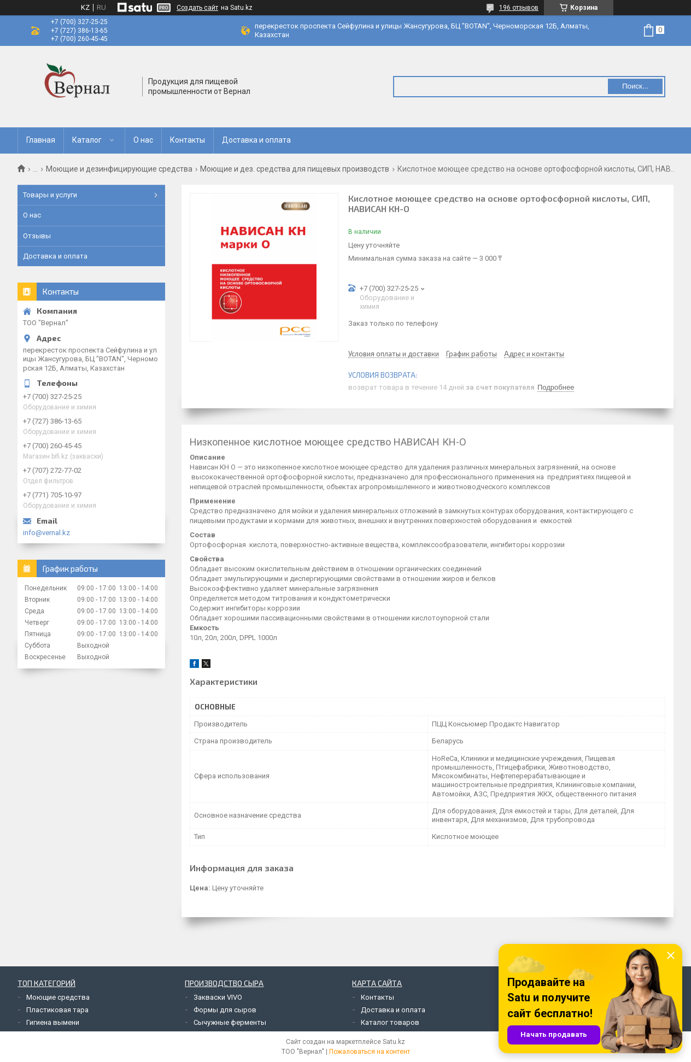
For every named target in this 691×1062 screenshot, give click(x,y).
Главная (40, 140)
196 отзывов (518, 7)
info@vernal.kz (46, 533)
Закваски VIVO (218, 997)
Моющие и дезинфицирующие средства (119, 169)
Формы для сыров (225, 1010)
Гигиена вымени (52, 1022)
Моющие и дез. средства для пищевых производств (294, 169)
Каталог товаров (390, 1022)
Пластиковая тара (57, 1010)
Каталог (87, 140)
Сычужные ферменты (230, 1022)
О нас (143, 140)
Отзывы (37, 236)
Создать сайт (197, 7)
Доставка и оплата (256, 140)
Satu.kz (394, 1042)
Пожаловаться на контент (369, 1051)
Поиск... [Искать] (635, 86)
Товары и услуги (50, 195)
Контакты (187, 140)
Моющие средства (58, 997)
